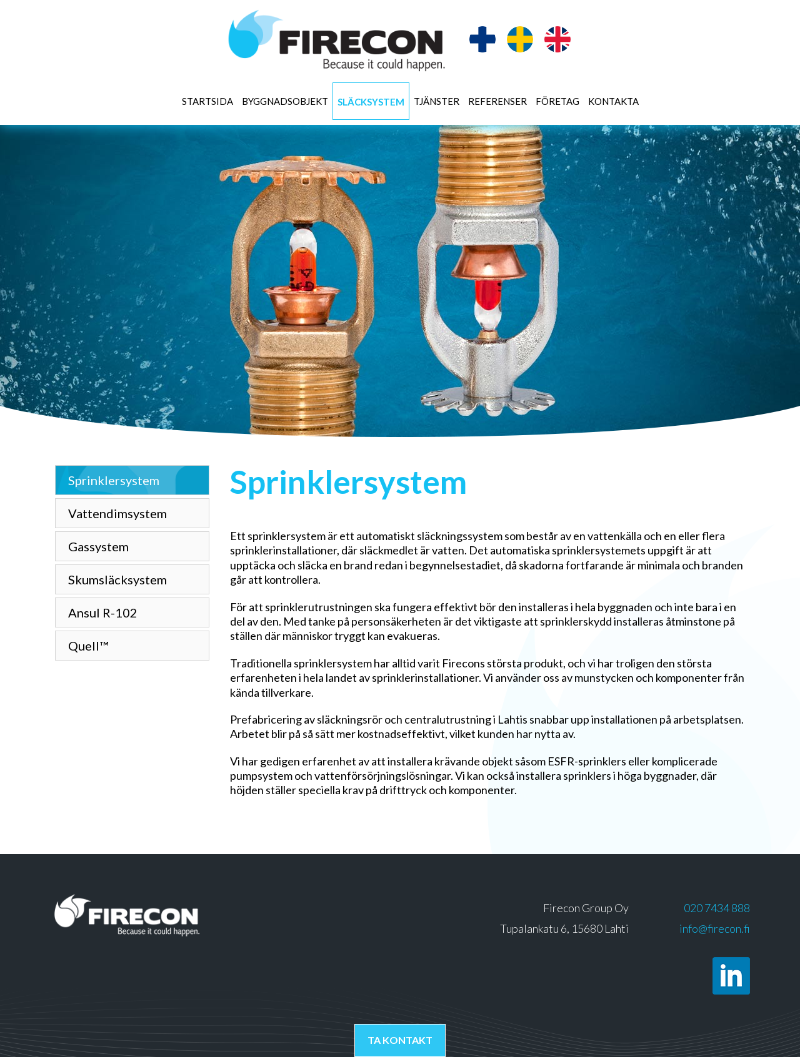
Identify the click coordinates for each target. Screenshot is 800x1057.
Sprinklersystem (113, 480)
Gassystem (98, 546)
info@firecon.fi (714, 928)
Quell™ (88, 645)
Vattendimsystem (117, 513)
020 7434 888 (717, 908)
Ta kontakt (400, 1040)
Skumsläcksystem (117, 579)
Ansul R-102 (103, 612)
